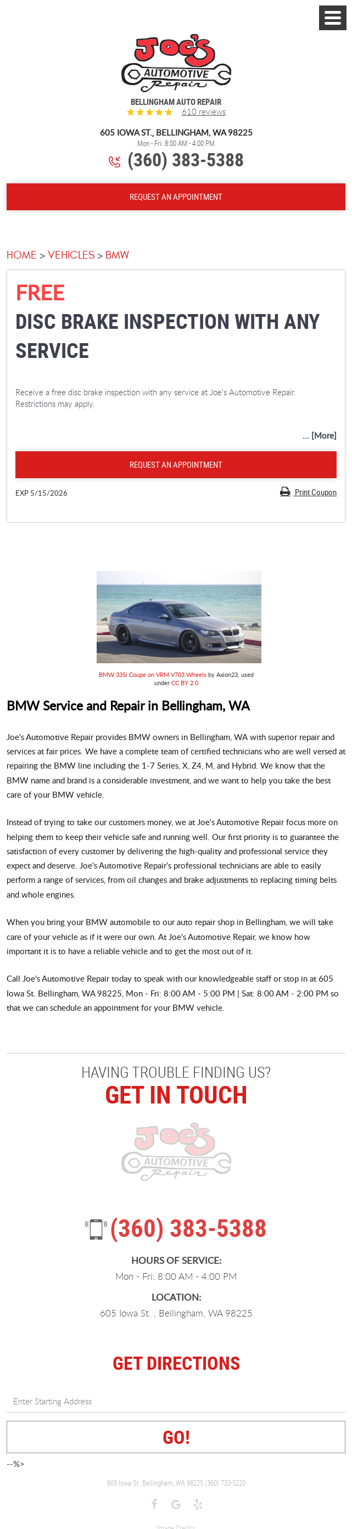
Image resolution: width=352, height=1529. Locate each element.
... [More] (320, 435)
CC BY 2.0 (184, 683)
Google (176, 1505)
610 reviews (204, 112)
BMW (117, 255)
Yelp (198, 1505)
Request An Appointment (176, 196)
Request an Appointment (176, 464)
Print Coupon (315, 491)
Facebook (154, 1505)
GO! (176, 1436)
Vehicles (71, 255)
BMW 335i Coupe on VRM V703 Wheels (152, 674)
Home (22, 255)
